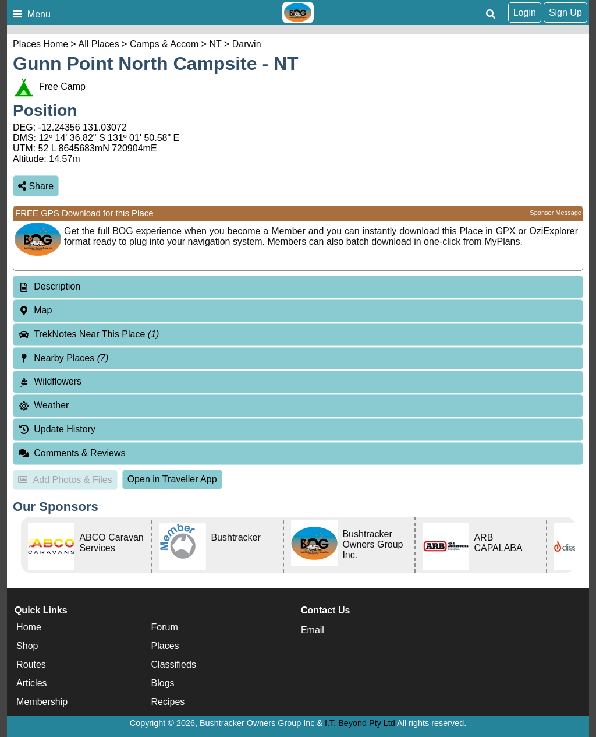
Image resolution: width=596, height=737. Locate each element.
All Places (99, 44)
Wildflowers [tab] (49, 381)
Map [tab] (35, 310)
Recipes (168, 702)
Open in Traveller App (172, 479)
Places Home (40, 44)
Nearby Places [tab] (63, 358)
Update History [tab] (56, 429)
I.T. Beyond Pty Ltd (360, 723)
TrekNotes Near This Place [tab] (88, 334)
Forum (164, 627)
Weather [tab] (43, 405)
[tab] (298, 287)
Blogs (163, 683)
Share (36, 186)
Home (28, 627)
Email (312, 630)
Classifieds (173, 664)
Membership (42, 702)
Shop (27, 646)
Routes (31, 664)
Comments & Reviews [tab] (72, 453)
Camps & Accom (164, 44)
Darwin (246, 44)
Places (165, 646)
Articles (31, 683)
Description (57, 286)
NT (216, 44)
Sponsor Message (555, 212)
